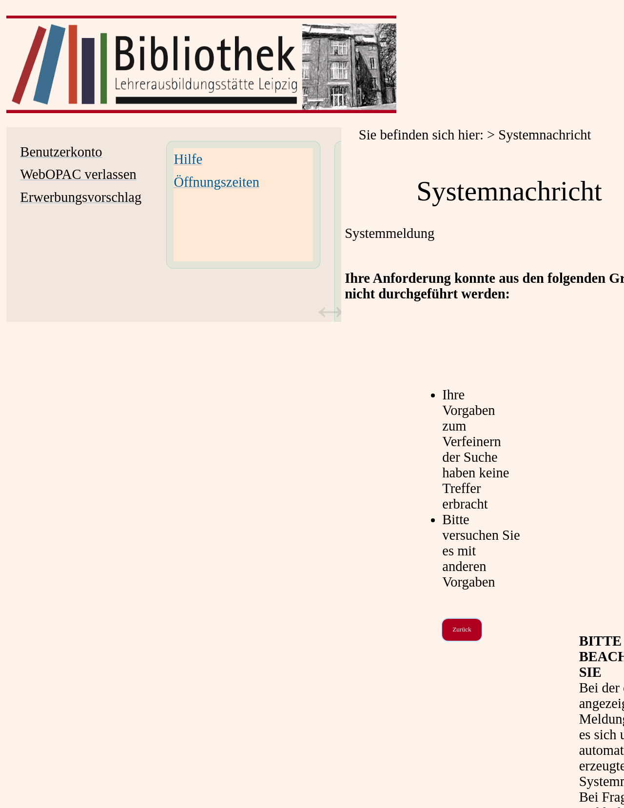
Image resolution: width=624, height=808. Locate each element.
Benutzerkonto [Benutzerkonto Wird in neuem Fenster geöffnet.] (61, 151)
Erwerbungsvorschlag (80, 197)
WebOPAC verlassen (78, 174)
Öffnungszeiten (216, 182)
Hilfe (188, 159)
